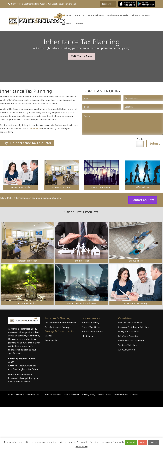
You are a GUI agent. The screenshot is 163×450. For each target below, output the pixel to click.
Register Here (108, 4)
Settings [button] (153, 442)
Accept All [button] (131, 442)
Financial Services (141, 15)
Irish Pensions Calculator (130, 322)
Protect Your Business (92, 331)
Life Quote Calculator (128, 331)
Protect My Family (90, 322)
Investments (51, 340)
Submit (155, 143)
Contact (79, 24)
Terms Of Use (104, 394)
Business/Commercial (117, 15)
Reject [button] (142, 442)
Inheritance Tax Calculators (131, 340)
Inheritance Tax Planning (81, 46)
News (68, 24)
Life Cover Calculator (128, 336)
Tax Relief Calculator (128, 345)
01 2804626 (35, 128)
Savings (48, 335)
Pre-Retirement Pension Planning (60, 322)
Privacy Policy (88, 394)
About (78, 15)
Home (68, 15)
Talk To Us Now (81, 61)
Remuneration (121, 394)
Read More (81, 446)
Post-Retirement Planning (57, 327)
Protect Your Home (91, 327)
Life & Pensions (71, 394)
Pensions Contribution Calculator (134, 327)
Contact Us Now (143, 200)
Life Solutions (88, 336)
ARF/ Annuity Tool (126, 349)
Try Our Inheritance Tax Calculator (27, 143)
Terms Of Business (52, 394)
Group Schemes (96, 15)
